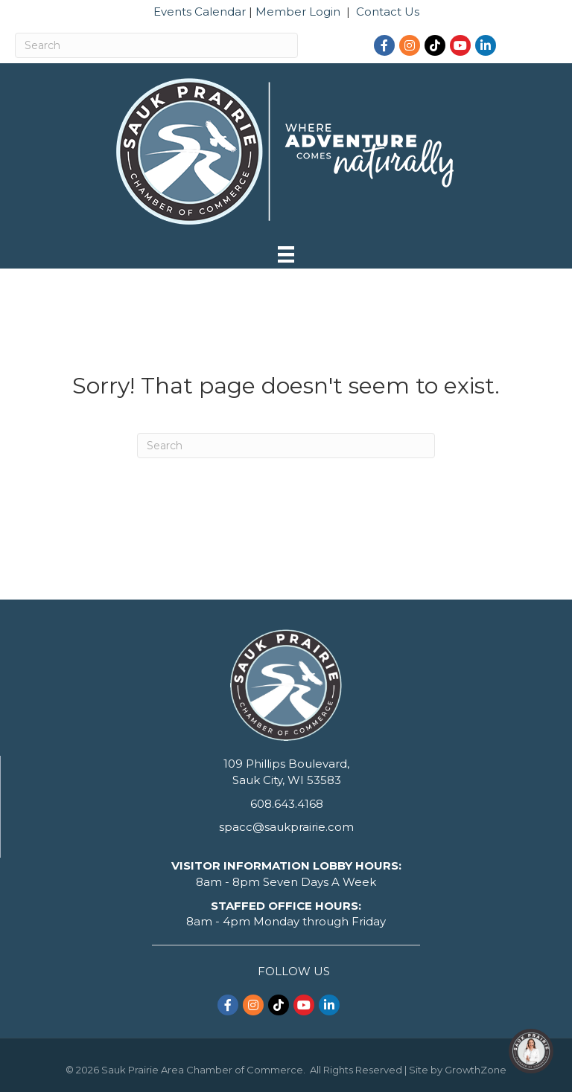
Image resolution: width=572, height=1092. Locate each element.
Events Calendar (199, 11)
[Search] (156, 45)
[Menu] (286, 254)
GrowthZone (475, 1070)
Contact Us (387, 11)
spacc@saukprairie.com (286, 827)
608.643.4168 (286, 804)
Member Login (297, 11)
